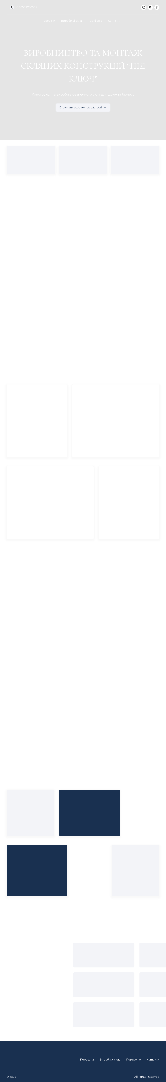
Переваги (48, 20)
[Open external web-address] (82, 1018)
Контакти (114, 20)
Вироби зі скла (71, 20)
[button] (23, 7)
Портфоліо (95, 20)
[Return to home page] (83, 7)
